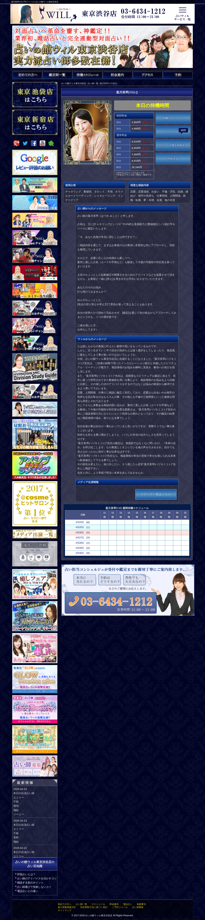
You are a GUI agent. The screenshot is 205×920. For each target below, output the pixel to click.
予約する (173, 158)
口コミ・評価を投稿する (173, 145)
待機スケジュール (173, 118)
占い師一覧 (81, 904)
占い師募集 (138, 907)
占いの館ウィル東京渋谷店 (98, 915)
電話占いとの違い (27, 891)
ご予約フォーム (120, 907)
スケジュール (98, 904)
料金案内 (114, 904)
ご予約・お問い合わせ (178, 74)
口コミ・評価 (176, 130)
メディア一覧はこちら (156, 494)
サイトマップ (64, 910)
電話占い (127, 904)
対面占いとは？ (26, 874)
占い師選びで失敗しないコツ (34, 886)
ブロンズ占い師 (131, 174)
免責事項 (141, 904)
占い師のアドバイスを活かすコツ (37, 878)
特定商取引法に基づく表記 (93, 907)
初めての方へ (64, 904)
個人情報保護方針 (67, 907)
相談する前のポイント (30, 882)
